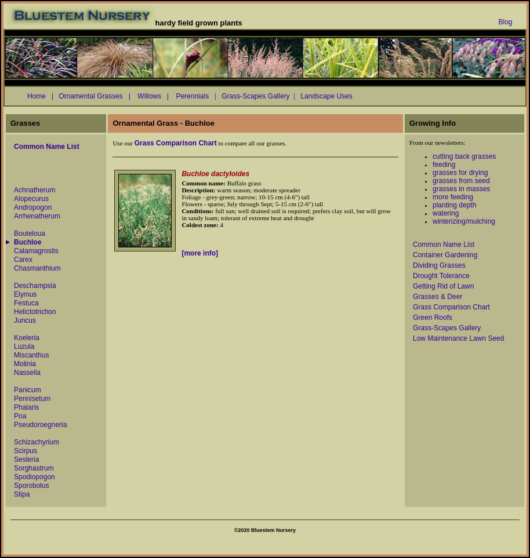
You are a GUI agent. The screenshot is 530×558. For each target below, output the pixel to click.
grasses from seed (461, 181)
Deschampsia (35, 286)
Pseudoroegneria (40, 425)
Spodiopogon (34, 477)
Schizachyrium (36, 442)
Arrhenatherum (37, 216)
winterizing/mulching (464, 221)
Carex (23, 260)
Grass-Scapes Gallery (447, 328)
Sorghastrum (34, 468)
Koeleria (26, 338)
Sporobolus (31, 486)
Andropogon (33, 207)
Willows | (152, 96)
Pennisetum (32, 399)
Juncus (25, 320)
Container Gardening (445, 255)
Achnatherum (34, 190)
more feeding (453, 197)
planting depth (454, 205)
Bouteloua (29, 233)
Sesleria (26, 459)
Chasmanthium (37, 268)
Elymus (25, 294)
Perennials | (195, 96)
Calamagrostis (36, 251)
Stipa (22, 494)
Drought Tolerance (441, 276)
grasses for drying (460, 173)
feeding (444, 165)
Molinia (25, 364)
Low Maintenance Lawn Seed (458, 338)
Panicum (27, 390)
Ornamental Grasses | (94, 96)
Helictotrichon (35, 312)
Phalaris (26, 407)
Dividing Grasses (439, 265)
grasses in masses (461, 189)
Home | (40, 96)
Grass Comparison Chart (451, 307)
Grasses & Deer (437, 297)
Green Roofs (432, 317)
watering (446, 213)
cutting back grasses (464, 156)
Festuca (26, 303)
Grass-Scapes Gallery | (258, 96)
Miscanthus (31, 355)
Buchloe (27, 242)
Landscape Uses (328, 96)
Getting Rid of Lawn (443, 286)
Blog (505, 22)
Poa (20, 416)
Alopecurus (31, 199)
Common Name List (443, 244)
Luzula (24, 346)
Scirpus (25, 451)
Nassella (27, 373)
